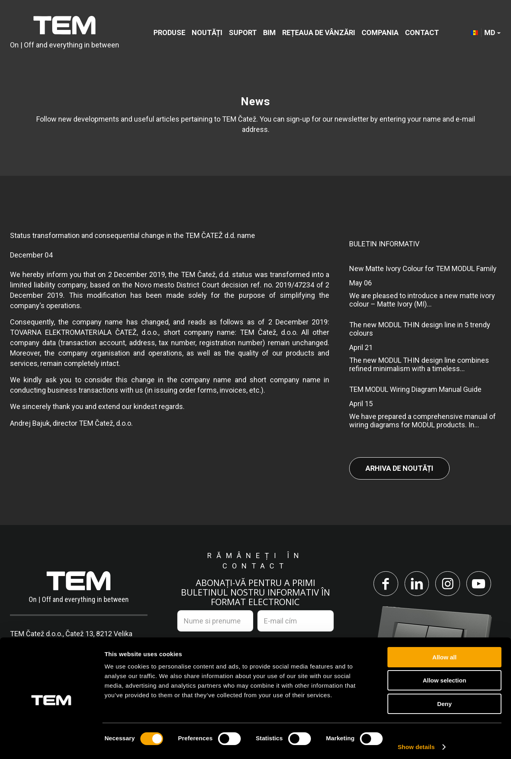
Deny (444, 700)
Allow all (444, 653)
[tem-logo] (64, 33)
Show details (416, 743)
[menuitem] (169, 32)
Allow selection (444, 677)
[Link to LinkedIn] (416, 584)
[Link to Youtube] (480, 584)
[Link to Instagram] (448, 584)
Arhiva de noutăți (399, 468)
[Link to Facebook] (384, 584)
